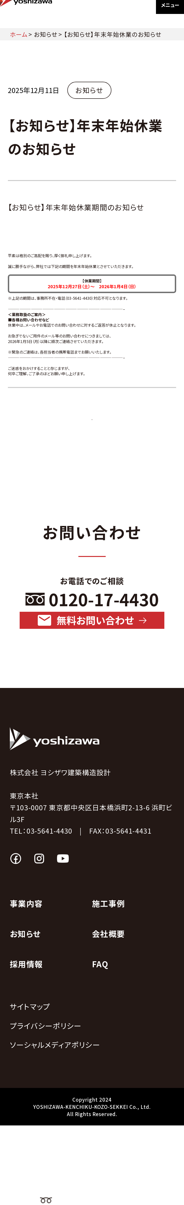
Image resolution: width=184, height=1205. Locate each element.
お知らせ (46, 34)
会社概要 (108, 1013)
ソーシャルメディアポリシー (55, 1124)
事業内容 (26, 982)
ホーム (19, 34)
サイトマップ (30, 1085)
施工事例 (108, 982)
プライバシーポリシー (45, 1105)
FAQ (100, 1043)
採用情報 (26, 1043)
